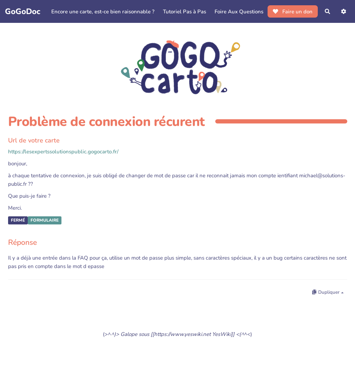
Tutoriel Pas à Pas (184, 11)
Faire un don (293, 11)
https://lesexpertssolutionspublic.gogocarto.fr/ (63, 151)
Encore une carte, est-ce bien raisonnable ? (103, 11)
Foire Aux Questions (239, 11)
